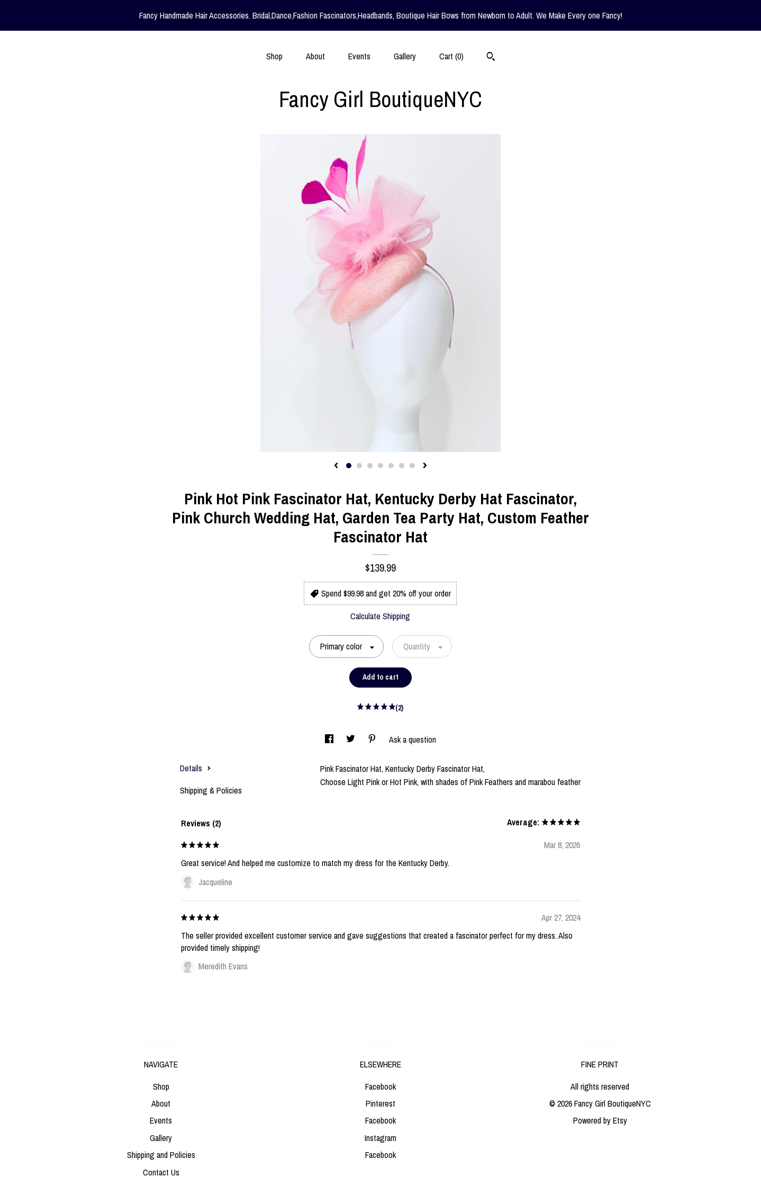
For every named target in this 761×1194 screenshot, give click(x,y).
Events (359, 56)
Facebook (380, 1086)
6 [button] (401, 465)
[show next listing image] (425, 466)
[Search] (491, 58)
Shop (274, 56)
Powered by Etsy (600, 1120)
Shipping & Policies (211, 790)
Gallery (405, 56)
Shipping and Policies (161, 1155)
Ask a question (412, 739)
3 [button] (370, 465)
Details (195, 768)
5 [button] (391, 465)
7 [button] (412, 465)
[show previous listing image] (336, 466)
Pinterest (380, 1103)
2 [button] (359, 465)
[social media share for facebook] (330, 739)
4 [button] (380, 465)
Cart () (451, 56)
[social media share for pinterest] (373, 739)
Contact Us (161, 1172)
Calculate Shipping (380, 616)
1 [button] (348, 465)
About (315, 56)
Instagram (380, 1138)
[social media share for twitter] (351, 739)
